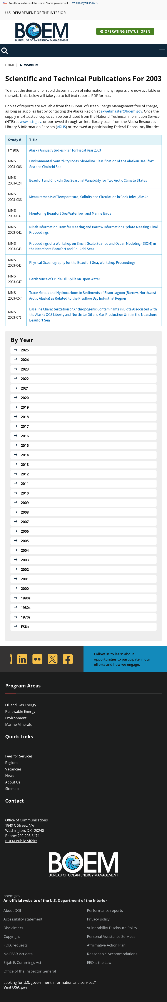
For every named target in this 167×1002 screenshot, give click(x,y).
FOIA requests (15, 945)
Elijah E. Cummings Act (22, 962)
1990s (25, 598)
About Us (12, 782)
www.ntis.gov (30, 121)
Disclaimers (13, 927)
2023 (25, 369)
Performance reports (105, 910)
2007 (25, 521)
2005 (25, 541)
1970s (25, 617)
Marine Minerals (18, 724)
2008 (25, 512)
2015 (25, 445)
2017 (25, 426)
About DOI (12, 910)
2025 (25, 350)
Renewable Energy (20, 711)
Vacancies (13, 769)
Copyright (11, 936)
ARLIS (61, 126)
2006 (25, 531)
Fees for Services (19, 756)
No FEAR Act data (18, 953)
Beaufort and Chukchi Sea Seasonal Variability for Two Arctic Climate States (88, 180)
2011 (25, 483)
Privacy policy (98, 919)
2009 (25, 502)
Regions (11, 762)
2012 (25, 474)
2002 (25, 569)
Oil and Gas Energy (20, 705)
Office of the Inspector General (29, 971)
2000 (25, 588)
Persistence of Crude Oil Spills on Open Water (64, 279)
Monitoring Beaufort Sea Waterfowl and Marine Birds (70, 213)
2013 (25, 464)
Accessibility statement (22, 919)
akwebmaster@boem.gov (121, 111)
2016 (25, 436)
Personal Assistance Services (111, 936)
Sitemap (12, 788)
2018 (25, 417)
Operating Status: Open (127, 31)
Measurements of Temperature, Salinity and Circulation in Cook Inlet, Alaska (88, 196)
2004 (25, 550)
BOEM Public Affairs (21, 841)
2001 (25, 579)
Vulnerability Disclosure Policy (112, 927)
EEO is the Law (99, 962)
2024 (25, 359)
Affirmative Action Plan (106, 945)
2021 (25, 388)
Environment (16, 718)
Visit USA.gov (15, 987)
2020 (25, 397)
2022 (25, 378)
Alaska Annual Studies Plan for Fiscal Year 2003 (65, 150)
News (9, 775)
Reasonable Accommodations (112, 953)
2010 (25, 493)
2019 (25, 407)
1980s (25, 607)
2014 (25, 455)
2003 (25, 560)
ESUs (25, 626)
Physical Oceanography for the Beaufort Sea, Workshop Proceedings (82, 262)
